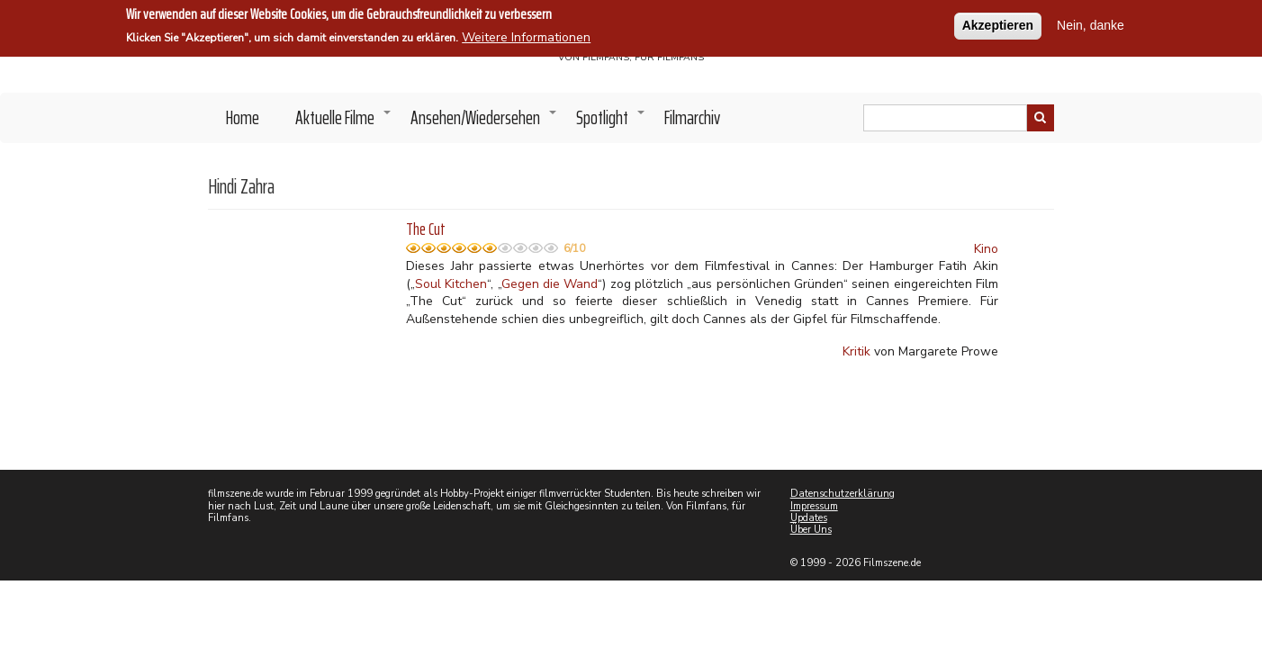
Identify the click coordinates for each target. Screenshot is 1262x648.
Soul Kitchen (451, 283)
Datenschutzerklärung (842, 493)
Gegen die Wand (550, 283)
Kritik (856, 351)
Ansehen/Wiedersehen (484, 122)
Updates (808, 518)
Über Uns (811, 529)
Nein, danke (1090, 23)
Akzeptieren (997, 23)
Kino (986, 248)
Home (242, 117)
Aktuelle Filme (343, 122)
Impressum (814, 506)
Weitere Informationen (526, 35)
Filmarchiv (692, 117)
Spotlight (611, 122)
